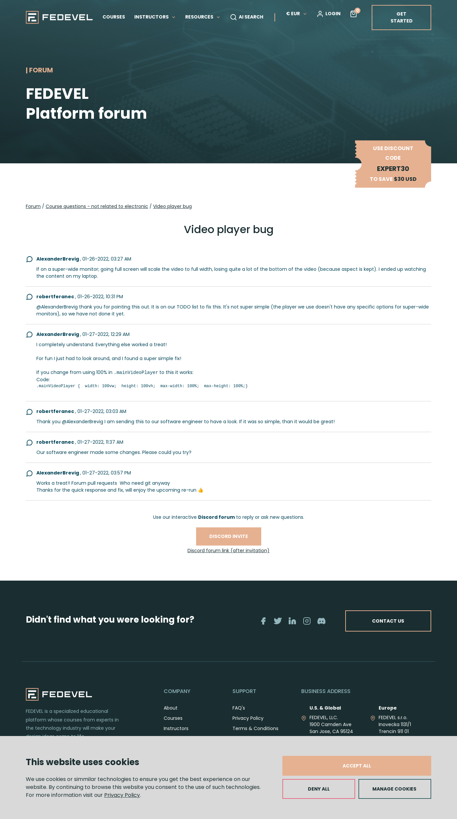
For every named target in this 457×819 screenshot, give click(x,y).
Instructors (176, 728)
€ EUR (296, 13)
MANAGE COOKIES (394, 789)
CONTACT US (388, 621)
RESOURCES (203, 17)
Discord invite (228, 536)
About (171, 708)
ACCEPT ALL (357, 765)
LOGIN (328, 14)
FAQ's (238, 708)
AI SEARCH (246, 17)
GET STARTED (402, 17)
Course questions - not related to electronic (97, 206)
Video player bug (172, 206)
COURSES (114, 17)
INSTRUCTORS (155, 17)
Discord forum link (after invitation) (228, 550)
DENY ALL (319, 789)
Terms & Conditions (255, 728)
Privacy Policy (122, 795)
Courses (173, 718)
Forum (33, 206)
